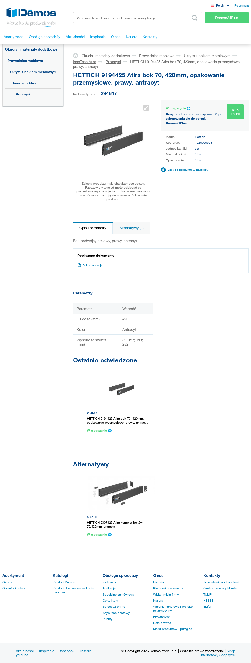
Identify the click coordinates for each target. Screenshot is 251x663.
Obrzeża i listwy (13, 588)
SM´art (207, 606)
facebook (67, 651)
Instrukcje (109, 582)
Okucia (7, 582)
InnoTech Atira (24, 83)
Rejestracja (241, 5)
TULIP (207, 594)
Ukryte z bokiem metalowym (33, 72)
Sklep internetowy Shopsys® (217, 653)
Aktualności (25, 651)
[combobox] (220, 5)
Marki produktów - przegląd (172, 629)
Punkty (107, 619)
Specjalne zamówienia (118, 594)
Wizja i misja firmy (166, 594)
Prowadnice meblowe (25, 60)
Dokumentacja (89, 265)
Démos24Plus (226, 17)
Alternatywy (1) (132, 228)
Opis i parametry (92, 228)
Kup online (235, 112)
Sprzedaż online (114, 606)
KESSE (208, 600)
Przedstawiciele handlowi (221, 582)
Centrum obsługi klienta (220, 588)
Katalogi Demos (64, 582)
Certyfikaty (110, 600)
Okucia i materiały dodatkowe (31, 49)
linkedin (86, 651)
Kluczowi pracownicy (168, 588)
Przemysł (23, 94)
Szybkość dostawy (116, 613)
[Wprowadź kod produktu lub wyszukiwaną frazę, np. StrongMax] (137, 17)
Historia (158, 582)
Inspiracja (46, 651)
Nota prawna (162, 623)
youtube (22, 655)
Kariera (158, 600)
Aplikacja (109, 588)
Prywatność (161, 616)
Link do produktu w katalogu (188, 169)
